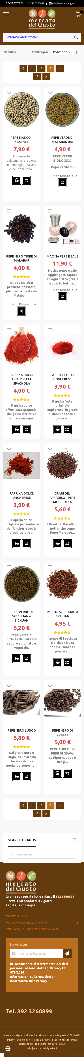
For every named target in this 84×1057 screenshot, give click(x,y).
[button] (9, 93)
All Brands (74, 840)
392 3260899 (37, 3)
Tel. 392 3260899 (29, 1011)
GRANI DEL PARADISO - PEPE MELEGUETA (62, 498)
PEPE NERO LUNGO (21, 730)
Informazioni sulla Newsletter (32, 977)
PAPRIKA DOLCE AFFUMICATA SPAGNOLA (22, 379)
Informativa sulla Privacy (28, 981)
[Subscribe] (67, 953)
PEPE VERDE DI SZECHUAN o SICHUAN (22, 616)
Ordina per (40, 52)
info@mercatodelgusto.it (65, 3)
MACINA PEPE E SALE (62, 256)
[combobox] (42, 37)
